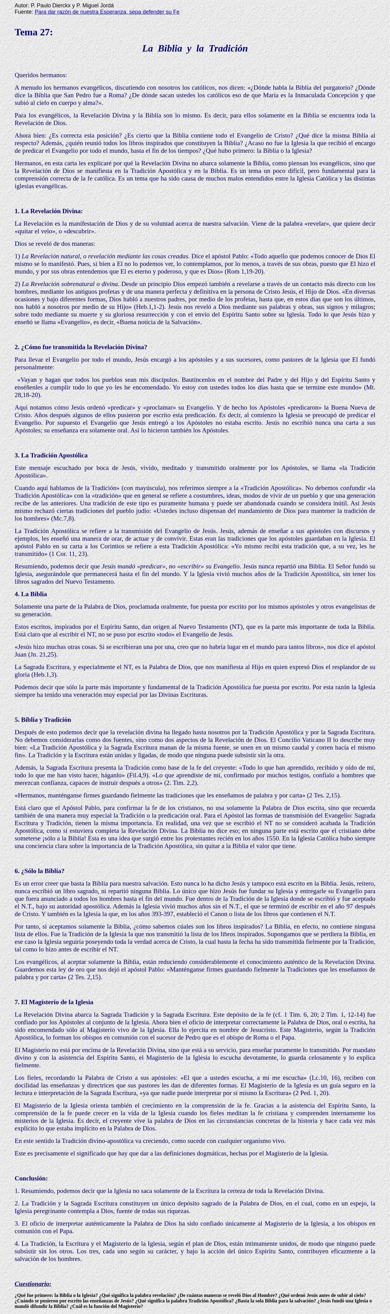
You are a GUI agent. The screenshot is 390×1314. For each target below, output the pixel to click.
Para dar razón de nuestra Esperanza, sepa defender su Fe (107, 12)
